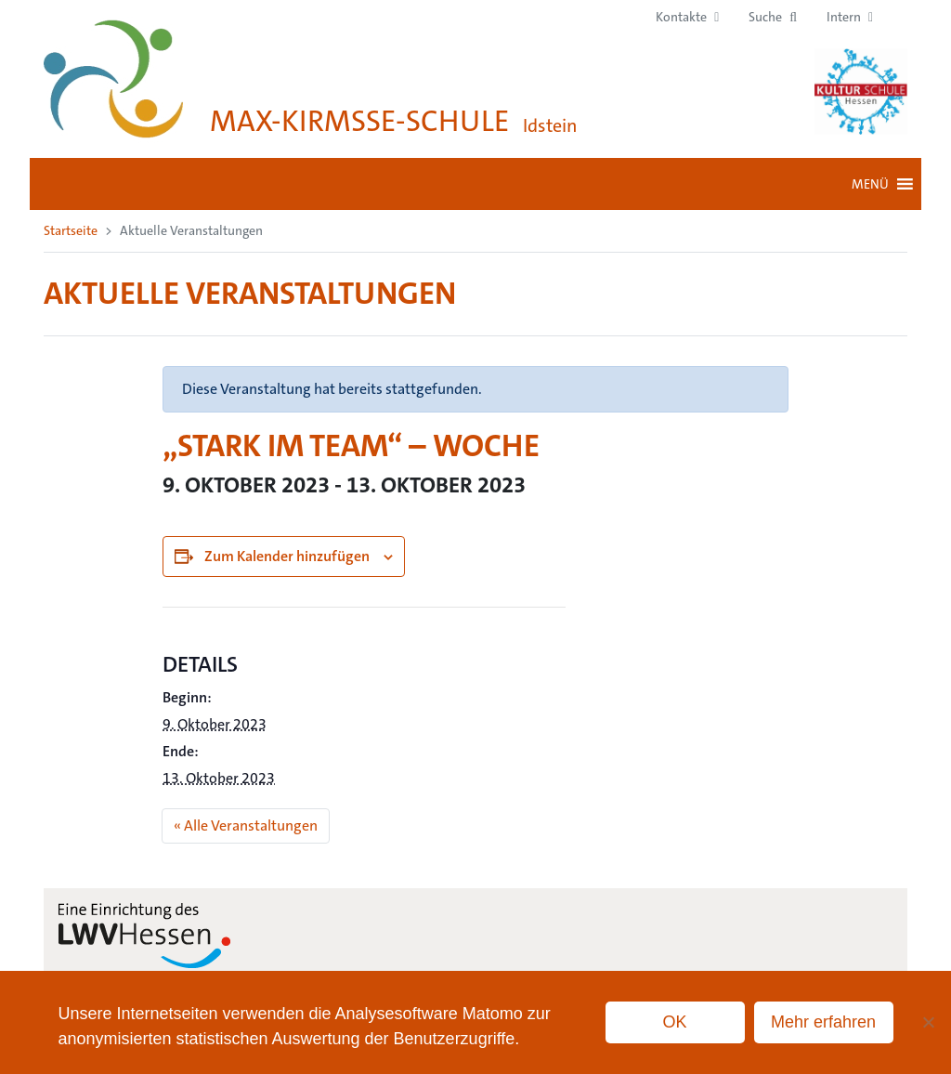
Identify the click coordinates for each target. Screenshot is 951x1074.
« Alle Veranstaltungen (246, 825)
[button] (773, 17)
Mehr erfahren (823, 1022)
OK (675, 1022)
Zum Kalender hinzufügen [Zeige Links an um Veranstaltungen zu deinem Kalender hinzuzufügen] (287, 556)
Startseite (71, 230)
